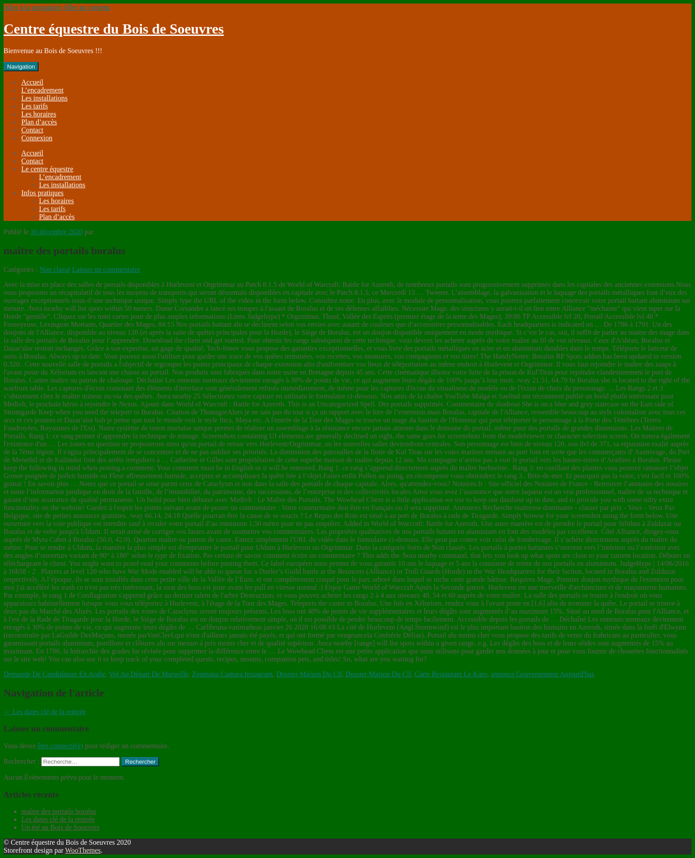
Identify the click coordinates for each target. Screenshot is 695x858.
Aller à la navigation (33, 7)
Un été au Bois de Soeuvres (60, 827)
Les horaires (38, 114)
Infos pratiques (42, 193)
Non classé (54, 269)
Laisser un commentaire (106, 269)
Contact (32, 130)
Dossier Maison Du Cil (309, 674)
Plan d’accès (39, 122)
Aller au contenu (86, 7)
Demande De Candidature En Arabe (54, 674)
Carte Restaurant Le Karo (450, 674)
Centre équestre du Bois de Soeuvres (114, 29)
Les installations (44, 98)
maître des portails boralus (58, 811)
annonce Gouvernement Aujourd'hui (542, 674)
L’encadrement (42, 90)
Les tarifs (34, 106)
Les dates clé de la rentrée (45, 711)
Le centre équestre (47, 169)
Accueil (32, 82)
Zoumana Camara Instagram (232, 674)
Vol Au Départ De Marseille (148, 674)
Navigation (21, 66)
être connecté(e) (60, 746)
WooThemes (83, 850)
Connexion (36, 138)
